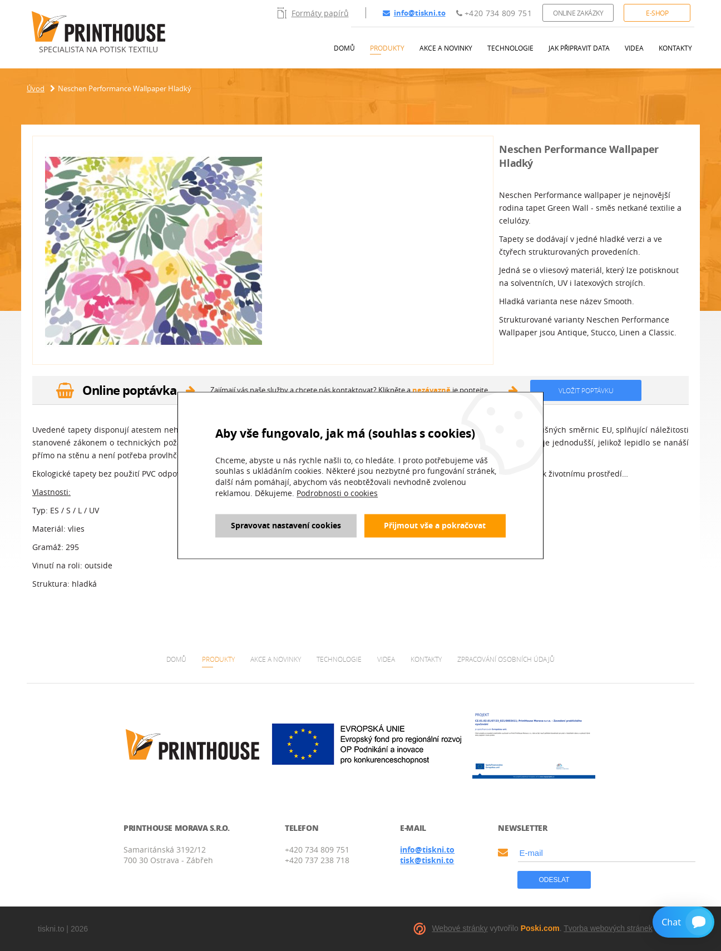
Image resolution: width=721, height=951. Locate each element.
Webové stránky (459, 928)
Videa (634, 47)
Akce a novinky (445, 47)
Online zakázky (578, 12)
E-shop (657, 12)
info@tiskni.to (414, 13)
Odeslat (554, 880)
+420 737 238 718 (317, 860)
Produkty (387, 47)
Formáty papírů (313, 12)
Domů (344, 47)
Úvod (36, 88)
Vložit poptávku (586, 390)
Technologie (510, 47)
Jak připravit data (579, 47)
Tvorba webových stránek (608, 928)
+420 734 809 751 (494, 13)
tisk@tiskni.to (427, 860)
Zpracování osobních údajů (506, 659)
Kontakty (675, 47)
